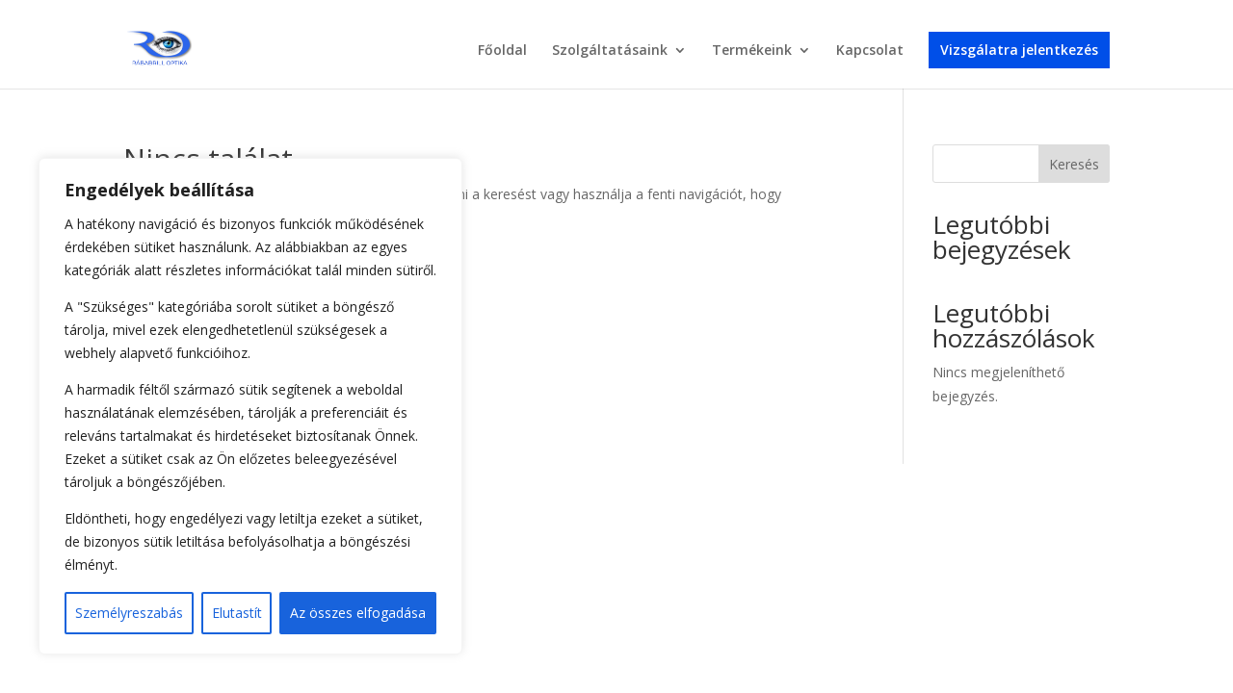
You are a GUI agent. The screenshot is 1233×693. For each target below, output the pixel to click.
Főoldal (502, 51)
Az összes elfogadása (358, 612)
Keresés (1074, 164)
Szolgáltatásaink (610, 51)
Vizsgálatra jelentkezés (1019, 49)
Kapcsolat (870, 51)
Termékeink (752, 51)
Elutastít (237, 612)
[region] (250, 406)
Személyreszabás (129, 612)
